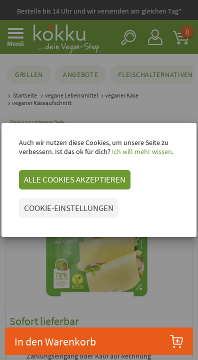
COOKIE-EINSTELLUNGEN (69, 208)
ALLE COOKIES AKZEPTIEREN (75, 179)
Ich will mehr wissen (141, 151)
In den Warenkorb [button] (99, 341)
